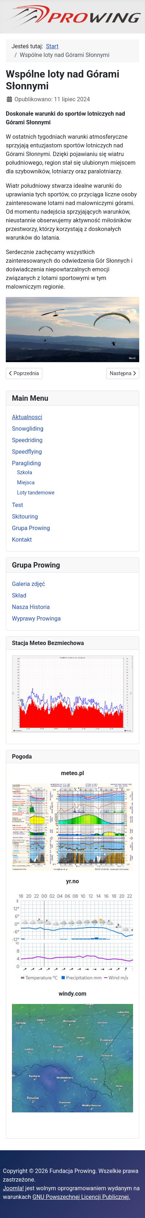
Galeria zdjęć (28, 584)
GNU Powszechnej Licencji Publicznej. (81, 1196)
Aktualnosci (27, 417)
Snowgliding (27, 428)
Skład (19, 595)
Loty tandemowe (36, 492)
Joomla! (13, 1188)
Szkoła (24, 472)
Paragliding (26, 463)
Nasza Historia (31, 607)
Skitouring (25, 516)
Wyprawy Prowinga (36, 618)
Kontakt (22, 539)
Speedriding (27, 440)
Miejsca (26, 482)
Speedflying (27, 451)
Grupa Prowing (31, 528)
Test (17, 505)
